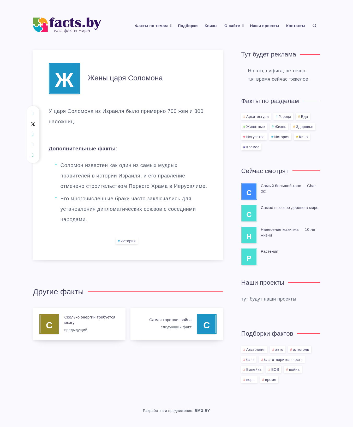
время (270, 380)
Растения (269, 251)
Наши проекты (264, 25)
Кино (303, 137)
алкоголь (301, 349)
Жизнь (280, 127)
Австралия (256, 349)
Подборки (188, 25)
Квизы (211, 25)
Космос (252, 147)
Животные (255, 127)
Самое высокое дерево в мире (290, 207)
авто (279, 349)
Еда (304, 116)
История (128, 241)
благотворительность (283, 360)
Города (285, 116)
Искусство (255, 137)
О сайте (232, 25)
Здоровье (305, 127)
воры (250, 380)
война (294, 369)
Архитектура (257, 116)
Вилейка (254, 369)
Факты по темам (151, 25)
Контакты (295, 25)
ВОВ (275, 369)
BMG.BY (202, 411)
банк (250, 360)
